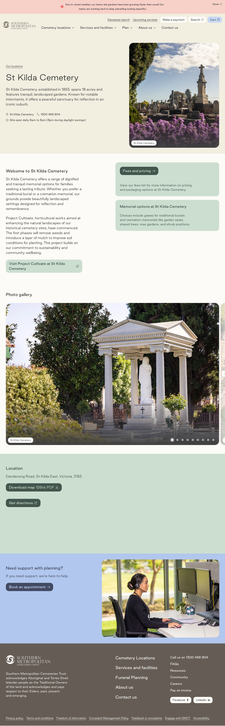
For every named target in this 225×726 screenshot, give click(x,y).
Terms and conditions (40, 718)
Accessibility (201, 718)
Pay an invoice (180, 690)
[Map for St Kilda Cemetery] (160, 504)
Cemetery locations (57, 28)
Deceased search (119, 19)
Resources (178, 670)
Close (217, 4)
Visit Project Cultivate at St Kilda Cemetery (44, 266)
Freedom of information (71, 718)
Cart (216, 20)
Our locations (14, 66)
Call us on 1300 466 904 (189, 657)
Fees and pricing (139, 171)
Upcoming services (145, 19)
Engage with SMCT (177, 718)
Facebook (181, 700)
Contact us (170, 28)
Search (197, 20)
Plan (127, 28)
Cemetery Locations (135, 658)
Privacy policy (14, 718)
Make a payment (174, 19)
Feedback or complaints (147, 718)
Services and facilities (98, 28)
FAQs (174, 664)
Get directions (24, 504)
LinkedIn (203, 700)
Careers (176, 684)
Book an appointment (29, 587)
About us (147, 28)
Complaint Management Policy (109, 718)
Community (179, 677)
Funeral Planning (131, 677)
